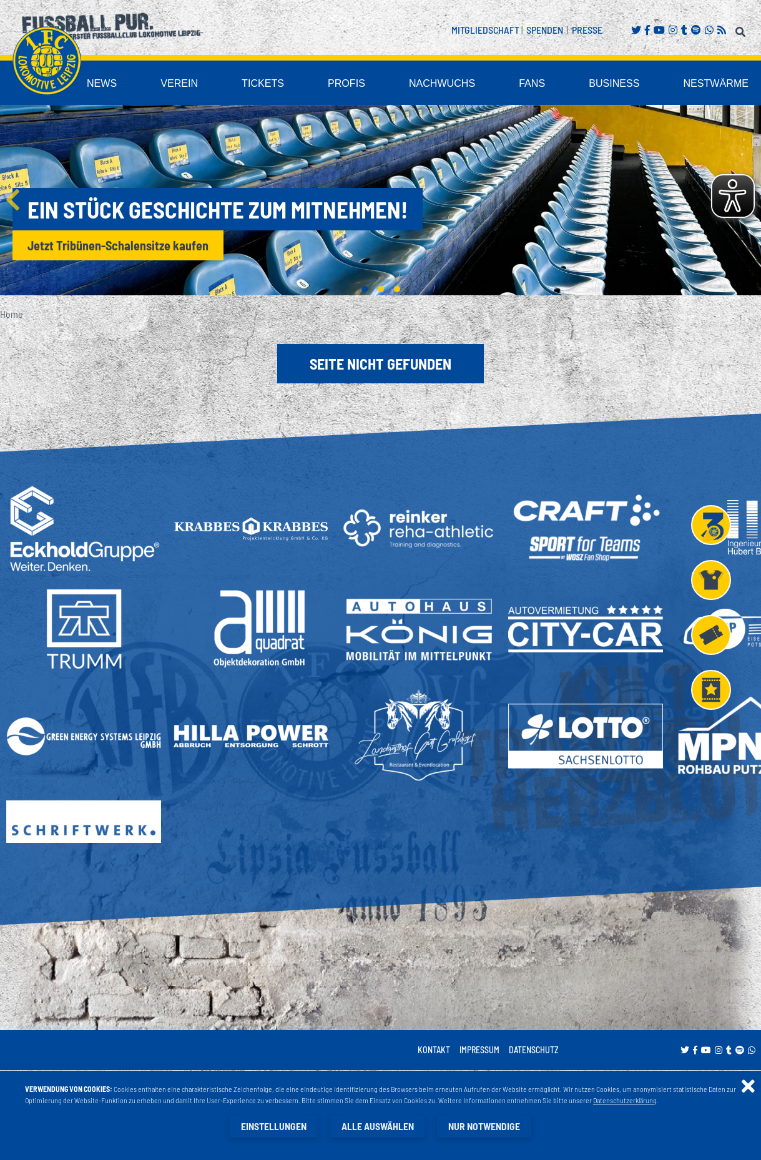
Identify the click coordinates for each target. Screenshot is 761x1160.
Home (11, 314)
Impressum (479, 1049)
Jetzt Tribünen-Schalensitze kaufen (118, 245)
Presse (587, 30)
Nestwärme (724, 83)
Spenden (544, 30)
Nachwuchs (482, 83)
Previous (12, 199)
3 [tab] (397, 289)
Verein (249, 83)
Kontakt (434, 1049)
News (180, 83)
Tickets (324, 83)
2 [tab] (381, 289)
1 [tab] (364, 289)
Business (635, 83)
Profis (399, 83)
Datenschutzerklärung (625, 1100)
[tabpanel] (380, 200)
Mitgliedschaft (485, 30)
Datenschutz (534, 1049)
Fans (561, 83)
